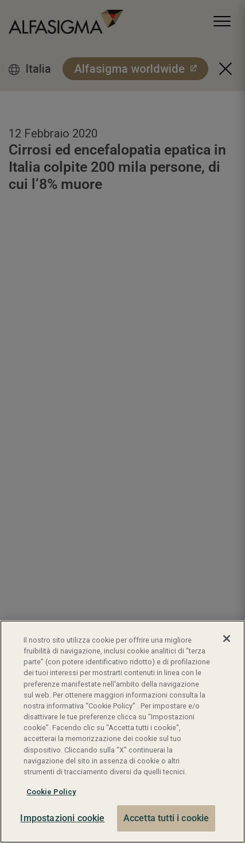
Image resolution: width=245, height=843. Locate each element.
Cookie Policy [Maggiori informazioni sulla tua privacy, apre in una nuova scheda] (51, 791)
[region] (122, 731)
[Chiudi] (226, 638)
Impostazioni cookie (62, 818)
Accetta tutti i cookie (166, 818)
